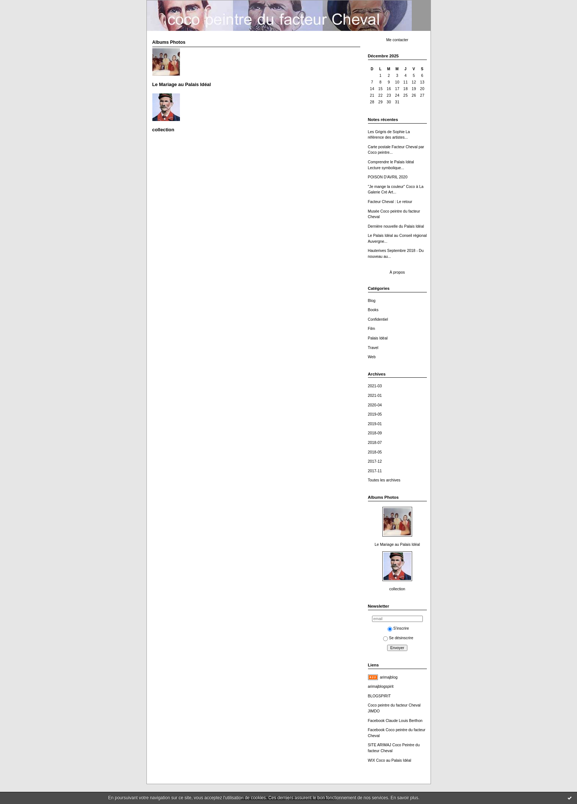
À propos (397, 272)
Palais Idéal (378, 338)
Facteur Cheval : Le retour (390, 202)
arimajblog (388, 677)
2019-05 (375, 414)
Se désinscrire (398, 638)
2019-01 (375, 424)
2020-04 (375, 405)
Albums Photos (383, 497)
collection (397, 589)
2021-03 (375, 386)
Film (371, 329)
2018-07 (375, 443)
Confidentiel (378, 319)
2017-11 (375, 471)
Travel (373, 348)
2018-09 (375, 433)
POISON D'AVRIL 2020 (388, 177)
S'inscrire (398, 628)
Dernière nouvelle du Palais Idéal (396, 226)
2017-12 (375, 461)
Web (372, 357)
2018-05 (375, 452)
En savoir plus (404, 797)
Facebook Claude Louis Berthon (395, 721)
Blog (372, 301)
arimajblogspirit (381, 686)
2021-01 (375, 396)
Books (373, 310)
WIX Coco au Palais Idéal (389, 760)
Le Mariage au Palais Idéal (397, 544)
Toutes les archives (384, 480)
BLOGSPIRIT (379, 696)
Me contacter (397, 40)
